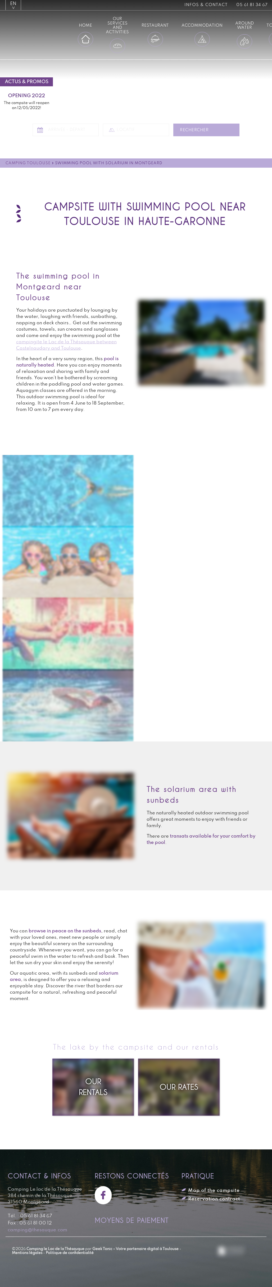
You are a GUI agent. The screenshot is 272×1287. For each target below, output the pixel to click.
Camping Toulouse (28, 163)
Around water (244, 25)
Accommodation (202, 25)
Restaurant (155, 25)
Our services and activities (117, 25)
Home (85, 25)
